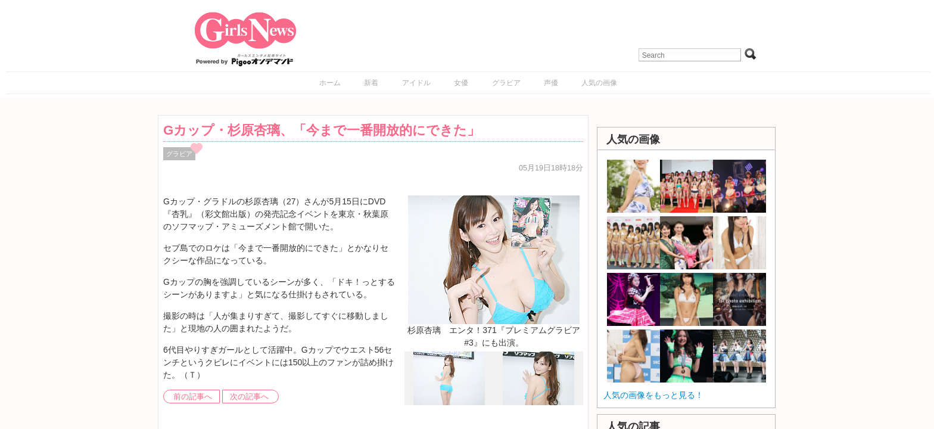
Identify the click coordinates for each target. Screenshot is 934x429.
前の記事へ (192, 397)
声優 (551, 83)
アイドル (416, 83)
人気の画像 (599, 83)
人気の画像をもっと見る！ (653, 395)
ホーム (330, 83)
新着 (371, 83)
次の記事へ (249, 397)
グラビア (506, 83)
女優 (461, 83)
